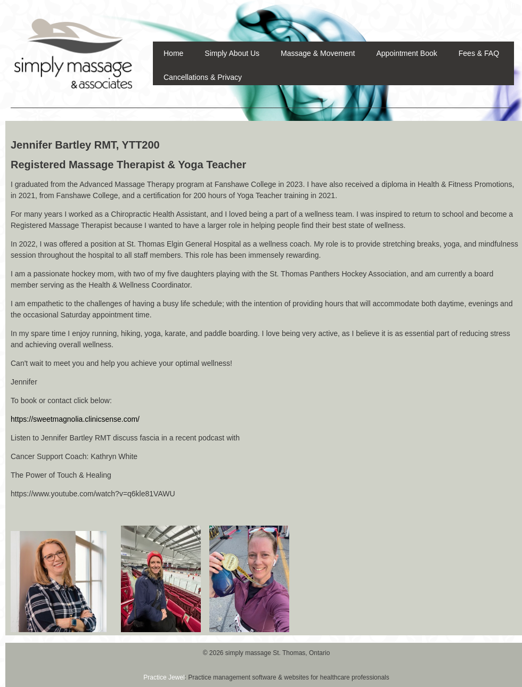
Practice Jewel (163, 677)
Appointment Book (406, 53)
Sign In (505, 5)
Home (173, 53)
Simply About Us (232, 53)
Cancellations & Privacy (203, 77)
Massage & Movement (318, 53)
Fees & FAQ (479, 53)
